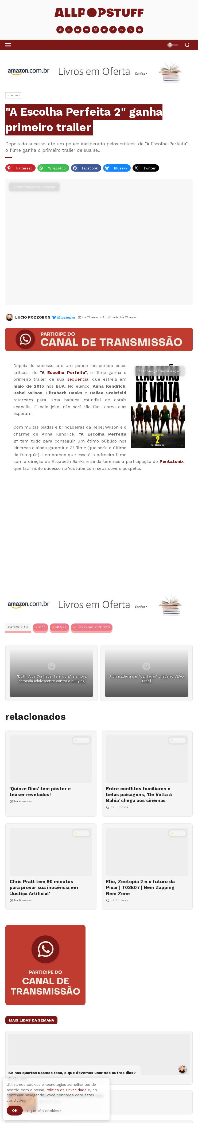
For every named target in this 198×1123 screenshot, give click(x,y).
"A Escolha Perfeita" (63, 372)
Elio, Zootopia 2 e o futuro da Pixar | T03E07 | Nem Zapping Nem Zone (140, 887)
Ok (14, 1110)
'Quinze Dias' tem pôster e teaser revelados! (40, 791)
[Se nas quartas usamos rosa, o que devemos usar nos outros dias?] (99, 1054)
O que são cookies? (43, 1111)
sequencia (77, 379)
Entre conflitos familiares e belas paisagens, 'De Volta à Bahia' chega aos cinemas (139, 794)
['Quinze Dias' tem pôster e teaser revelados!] (51, 759)
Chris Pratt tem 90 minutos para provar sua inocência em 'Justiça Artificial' (44, 887)
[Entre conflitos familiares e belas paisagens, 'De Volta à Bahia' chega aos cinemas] (147, 759)
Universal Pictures (93, 627)
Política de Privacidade (66, 1090)
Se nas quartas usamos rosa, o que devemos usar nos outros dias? (72, 1073)
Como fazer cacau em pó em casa (71, 1095)
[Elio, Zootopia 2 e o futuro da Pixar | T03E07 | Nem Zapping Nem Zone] (147, 852)
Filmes (61, 627)
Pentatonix (172, 461)
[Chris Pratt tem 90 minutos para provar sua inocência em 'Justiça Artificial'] (51, 852)
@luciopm (66, 317)
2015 (41, 627)
